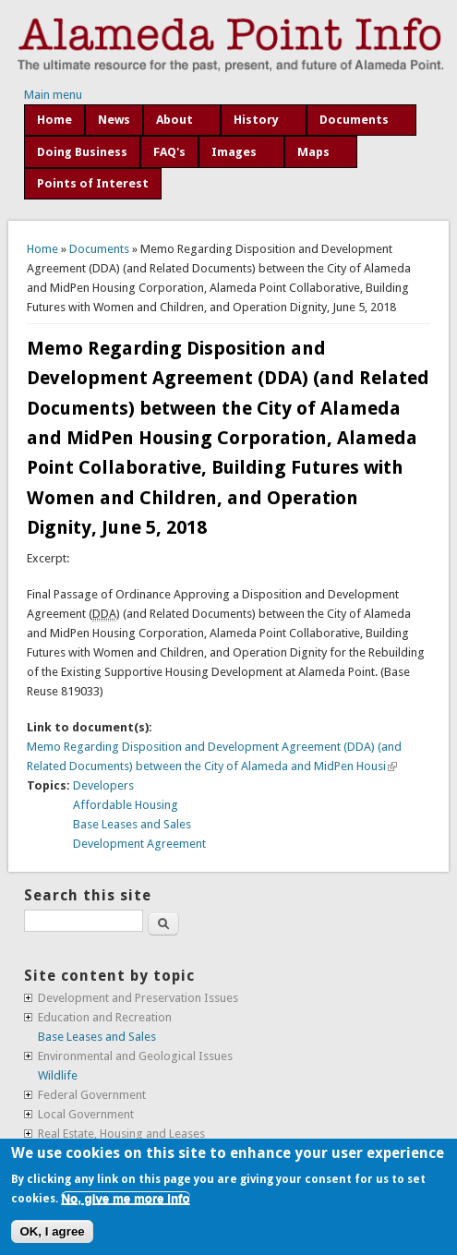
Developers (103, 785)
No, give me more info (125, 1198)
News (114, 120)
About (174, 120)
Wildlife (58, 1075)
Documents (354, 120)
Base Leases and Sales (132, 824)
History (256, 120)
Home (54, 120)
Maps (313, 152)
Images (234, 152)
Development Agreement (139, 844)
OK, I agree (51, 1231)
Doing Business (82, 152)
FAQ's (169, 152)
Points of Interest (93, 183)
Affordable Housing (125, 805)
